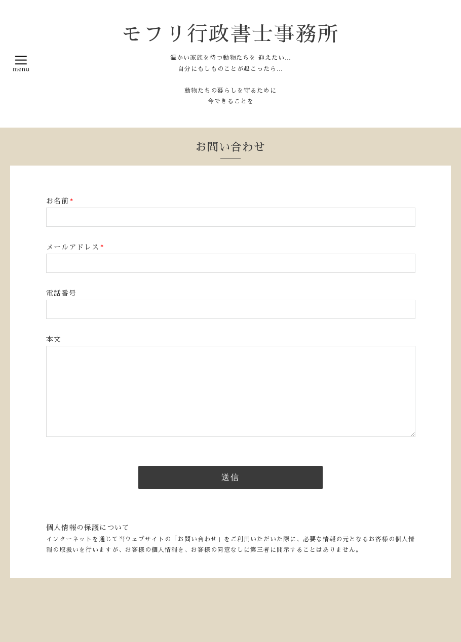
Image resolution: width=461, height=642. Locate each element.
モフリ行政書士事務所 (230, 34)
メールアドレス (75, 247)
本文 (53, 339)
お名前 (59, 201)
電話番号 (61, 293)
